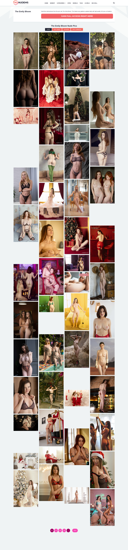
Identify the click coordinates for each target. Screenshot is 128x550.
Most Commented (77, 29)
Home (46, 3)
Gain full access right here (77, 16)
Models (75, 3)
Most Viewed (57, 29)
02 (56, 530)
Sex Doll (94, 3)
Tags (81, 3)
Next (75, 530)
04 (64, 530)
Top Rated (66, 29)
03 (60, 530)
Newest (52, 3)
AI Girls (87, 3)
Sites (69, 3)
